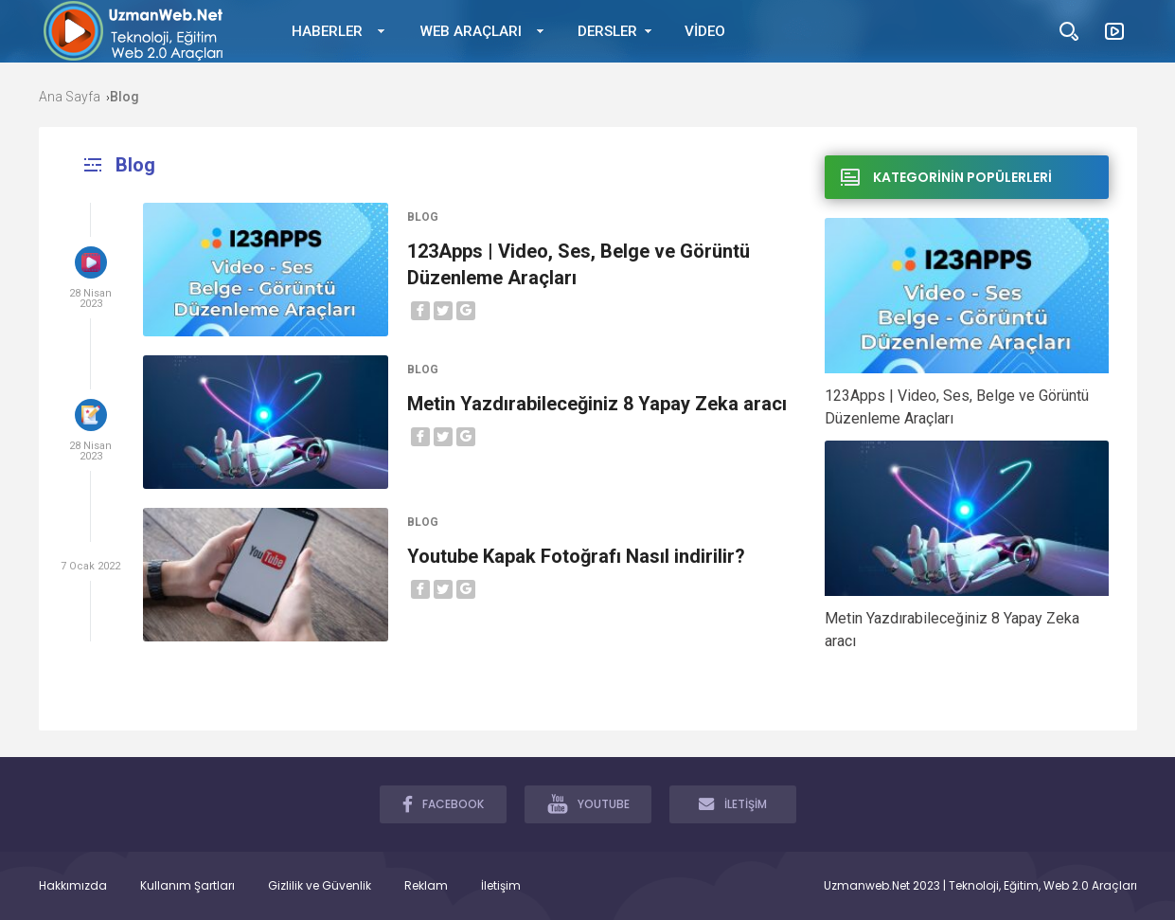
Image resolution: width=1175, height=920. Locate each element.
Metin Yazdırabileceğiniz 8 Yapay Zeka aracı (597, 403)
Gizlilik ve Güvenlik (319, 886)
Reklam (426, 886)
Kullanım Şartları (187, 886)
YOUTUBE (588, 803)
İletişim (501, 886)
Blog (422, 217)
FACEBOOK (443, 803)
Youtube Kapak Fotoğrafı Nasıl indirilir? (576, 556)
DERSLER (607, 31)
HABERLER (327, 31)
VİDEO (705, 31)
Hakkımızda (73, 886)
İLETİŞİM (733, 803)
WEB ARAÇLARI (471, 31)
